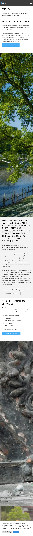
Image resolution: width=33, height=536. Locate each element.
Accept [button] (16, 532)
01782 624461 (15, 41)
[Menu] (31, 3)
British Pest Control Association (13, 247)
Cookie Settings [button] (7, 532)
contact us (14, 329)
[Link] (5, 2)
